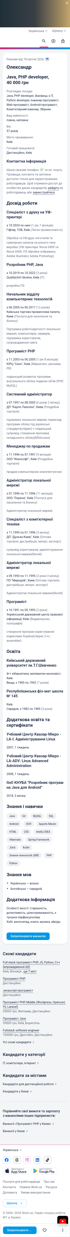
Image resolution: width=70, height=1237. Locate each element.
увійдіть (53, 188)
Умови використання (35, 1192)
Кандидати (30, 1084)
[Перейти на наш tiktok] (47, 1160)
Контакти (9, 1187)
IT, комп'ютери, (21, 1063)
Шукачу (59, 31)
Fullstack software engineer (21, 1030)
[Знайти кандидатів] (44, 41)
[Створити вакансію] (53, 41)
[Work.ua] (6, 42)
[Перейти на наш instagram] (27, 1160)
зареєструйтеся (44, 192)
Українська (13, 1150)
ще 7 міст (30, 971)
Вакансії (16, 1131)
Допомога (10, 1192)
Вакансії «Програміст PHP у (29, 1124)
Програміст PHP (14, 978)
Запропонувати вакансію (22, 1230)
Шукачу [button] (15, 1203)
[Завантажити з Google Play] (45, 1170)
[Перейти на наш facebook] (6, 1160)
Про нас (49, 1181)
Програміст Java (14, 1018)
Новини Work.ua (31, 1187)
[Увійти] (63, 41)
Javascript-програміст (18, 990)
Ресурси (51, 1187)
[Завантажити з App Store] (16, 1170)
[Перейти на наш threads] (17, 1160)
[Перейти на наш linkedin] (37, 1160)
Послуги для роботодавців (21, 1181)
